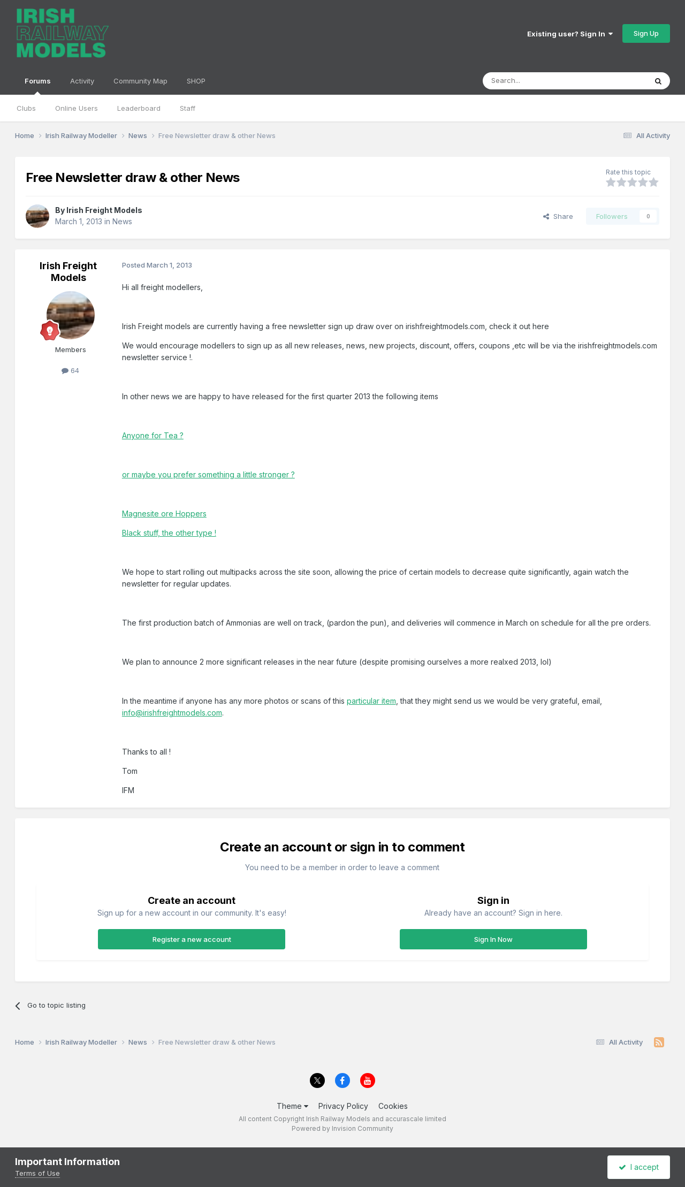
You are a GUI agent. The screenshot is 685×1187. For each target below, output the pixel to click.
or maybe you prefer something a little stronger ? (208, 474)
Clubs (26, 108)
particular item (371, 700)
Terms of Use (37, 1173)
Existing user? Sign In (570, 33)
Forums (38, 86)
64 (70, 370)
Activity (82, 81)
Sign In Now (493, 939)
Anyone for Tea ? (153, 435)
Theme (292, 1105)
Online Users (76, 108)
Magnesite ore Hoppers (164, 513)
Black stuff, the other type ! (169, 532)
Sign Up (646, 33)
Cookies (393, 1105)
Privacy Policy (343, 1105)
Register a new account (192, 939)
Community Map (140, 81)
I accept (639, 1166)
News (122, 221)
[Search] (537, 80)
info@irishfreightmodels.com (172, 712)
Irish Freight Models (104, 210)
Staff (187, 108)
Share (558, 216)
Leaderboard (139, 108)
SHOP (196, 81)
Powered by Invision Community (342, 1128)
